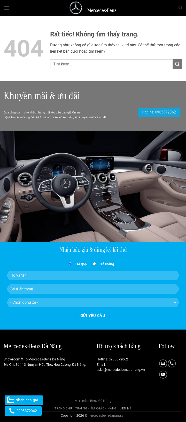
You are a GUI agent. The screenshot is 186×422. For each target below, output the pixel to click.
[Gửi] (177, 64)
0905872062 (118, 359)
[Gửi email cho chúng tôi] (163, 363)
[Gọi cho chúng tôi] (172, 363)
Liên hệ (125, 408)
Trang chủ (63, 408)
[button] (6, 8)
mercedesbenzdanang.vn (106, 416)
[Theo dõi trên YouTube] (163, 375)
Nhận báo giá (23, 400)
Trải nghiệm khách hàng (95, 408)
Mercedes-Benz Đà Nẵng (93, 401)
